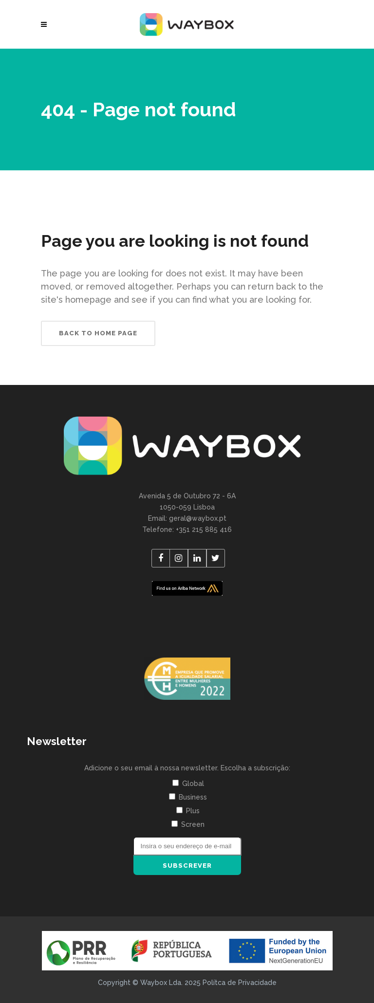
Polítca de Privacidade (240, 982)
